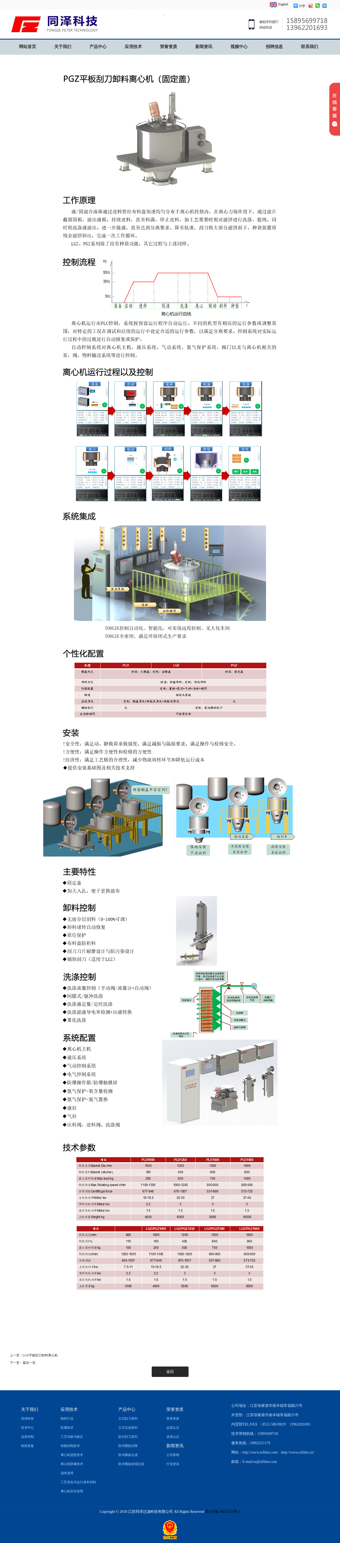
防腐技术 (67, 1428)
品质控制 (27, 1437)
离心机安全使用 (72, 1491)
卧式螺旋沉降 (128, 1446)
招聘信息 (274, 46)
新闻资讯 (203, 46)
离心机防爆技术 (72, 1464)
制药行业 (67, 1418)
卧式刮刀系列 (128, 1437)
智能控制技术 (70, 1446)
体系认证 (172, 1437)
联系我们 (309, 46)
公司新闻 (172, 1455)
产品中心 (98, 46)
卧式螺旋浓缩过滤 (131, 1464)
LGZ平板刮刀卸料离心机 (40, 1355)
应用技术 (133, 46)
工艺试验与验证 (72, 1437)
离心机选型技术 (72, 1455)
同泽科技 (27, 1418)
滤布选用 (67, 1473)
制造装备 (27, 1446)
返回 (170, 1372)
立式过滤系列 (128, 1428)
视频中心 (239, 46)
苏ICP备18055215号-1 (222, 1512)
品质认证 (172, 1428)
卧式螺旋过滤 (128, 1455)
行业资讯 (172, 1464)
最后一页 (29, 1363)
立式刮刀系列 (128, 1418)
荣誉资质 (168, 46)
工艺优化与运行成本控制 (78, 1482)
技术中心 (27, 1428)
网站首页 (27, 46)
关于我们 (62, 46)
